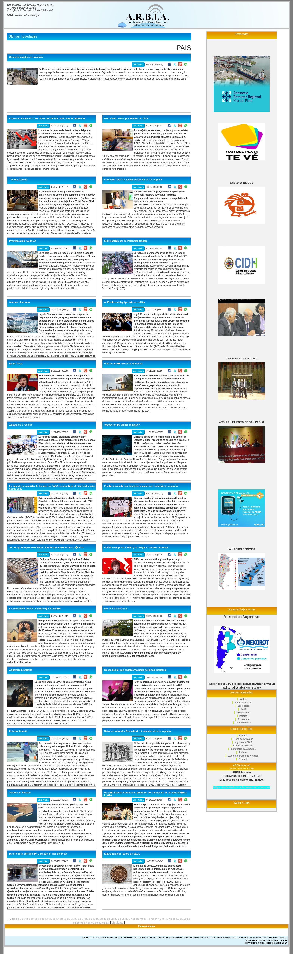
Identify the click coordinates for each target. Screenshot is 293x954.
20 (68, 918)
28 (97, 918)
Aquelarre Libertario (20, 670)
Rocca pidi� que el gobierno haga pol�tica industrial (135, 670)
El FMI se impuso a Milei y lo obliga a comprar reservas (136, 547)
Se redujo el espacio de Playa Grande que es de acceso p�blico (46, 547)
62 (103, 922)
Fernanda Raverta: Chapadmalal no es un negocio (133, 179)
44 (155, 918)
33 (115, 918)
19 (65, 918)
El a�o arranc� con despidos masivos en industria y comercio (141, 486)
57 (85, 922)
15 (50, 918)
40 (141, 918)
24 (83, 918)
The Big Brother (18, 179)
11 (35, 918)
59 (92, 922)
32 (112, 918)
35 (123, 918)
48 (170, 918)
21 (72, 918)
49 (174, 918)
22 (75, 918)
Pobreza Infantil (18, 731)
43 (152, 918)
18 (61, 918)
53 (188, 918)
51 (181, 918)
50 (177, 918)
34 (119, 918)
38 (134, 918)
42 (148, 918)
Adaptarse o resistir (20, 425)
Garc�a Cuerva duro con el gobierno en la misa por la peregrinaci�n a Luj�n (145, 793)
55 (78, 922)
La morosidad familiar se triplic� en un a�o (35, 608)
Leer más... (138, 64)
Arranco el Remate (20, 792)
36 (126, 918)
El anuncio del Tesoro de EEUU (122, 854)
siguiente (117, 922)
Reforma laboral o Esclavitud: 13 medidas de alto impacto (137, 731)
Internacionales (243, 702)
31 (108, 918)
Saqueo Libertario (19, 302)
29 (101, 918)
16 (54, 918)
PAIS (243, 709)
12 (39, 918)
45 (159, 918)
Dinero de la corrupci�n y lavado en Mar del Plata (38, 854)
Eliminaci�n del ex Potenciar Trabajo (125, 241)
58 (89, 922)
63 (107, 922)
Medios (243, 699)
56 (81, 922)
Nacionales (243, 706)
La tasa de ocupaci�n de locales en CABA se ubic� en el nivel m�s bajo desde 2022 (52, 487)
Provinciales (243, 712)
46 (163, 918)
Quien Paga (16, 363)
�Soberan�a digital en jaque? (122, 425)
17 (57, 918)
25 (86, 918)
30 (105, 918)
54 (74, 922)
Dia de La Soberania (115, 608)
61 (99, 922)
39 (137, 918)
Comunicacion (243, 722)
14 (46, 918)
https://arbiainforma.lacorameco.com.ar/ (241, 787)
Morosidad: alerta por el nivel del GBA (126, 118)
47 (166, 918)
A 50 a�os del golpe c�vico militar (124, 302)
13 (43, 918)
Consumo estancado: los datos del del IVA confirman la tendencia (47, 118)
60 (96, 922)
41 (145, 918)
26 (90, 918)
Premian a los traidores (22, 241)
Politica (243, 716)
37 (130, 918)
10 (32, 918)
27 (93, 918)
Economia (243, 719)
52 (184, 918)
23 (79, 918)
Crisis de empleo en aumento (26, 57)
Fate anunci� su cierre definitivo (123, 363)
